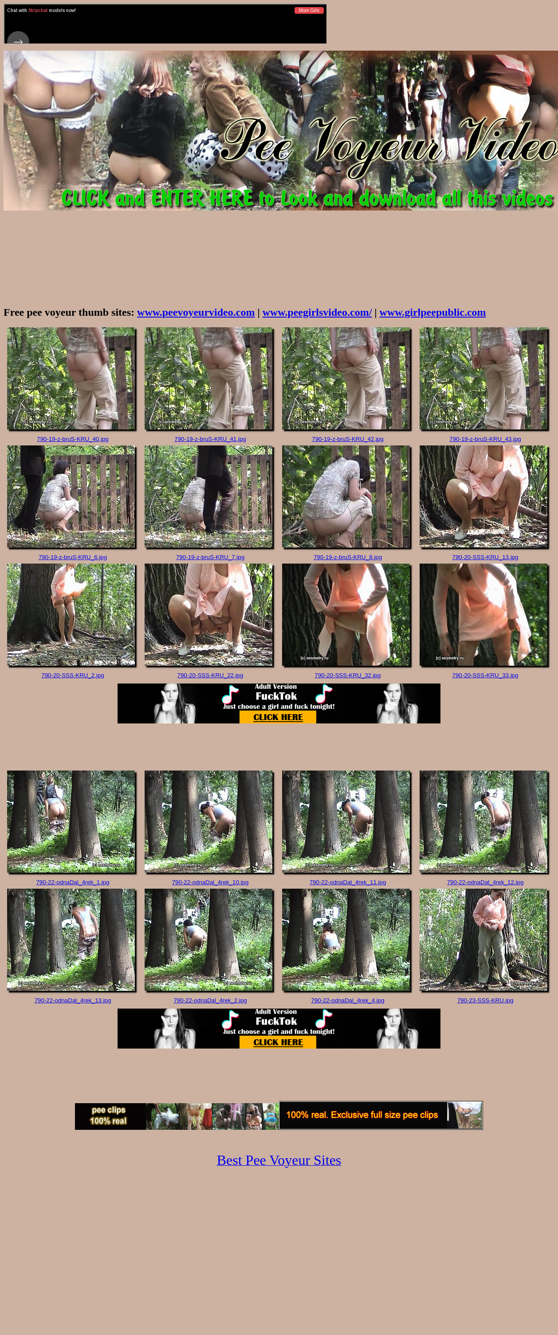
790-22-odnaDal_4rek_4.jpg (347, 1000)
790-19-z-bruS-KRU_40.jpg (73, 439)
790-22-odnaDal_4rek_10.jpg (210, 882)
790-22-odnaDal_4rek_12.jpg (485, 882)
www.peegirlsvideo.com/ (317, 312)
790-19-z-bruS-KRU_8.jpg (348, 557)
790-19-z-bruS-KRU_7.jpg (210, 557)
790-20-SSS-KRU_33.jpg (485, 675)
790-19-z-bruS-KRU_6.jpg (73, 557)
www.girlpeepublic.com (433, 312)
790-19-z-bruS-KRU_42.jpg (348, 439)
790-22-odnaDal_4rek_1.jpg (72, 882)
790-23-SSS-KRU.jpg (485, 1000)
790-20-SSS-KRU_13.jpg (485, 557)
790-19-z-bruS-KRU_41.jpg (210, 439)
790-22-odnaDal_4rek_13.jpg (73, 1000)
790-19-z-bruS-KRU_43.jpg (485, 439)
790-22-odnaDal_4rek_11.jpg (348, 882)
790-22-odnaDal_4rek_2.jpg (210, 1000)
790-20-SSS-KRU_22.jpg (210, 675)
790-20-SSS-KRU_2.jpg (72, 675)
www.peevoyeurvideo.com (196, 312)
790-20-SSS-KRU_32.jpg (348, 675)
